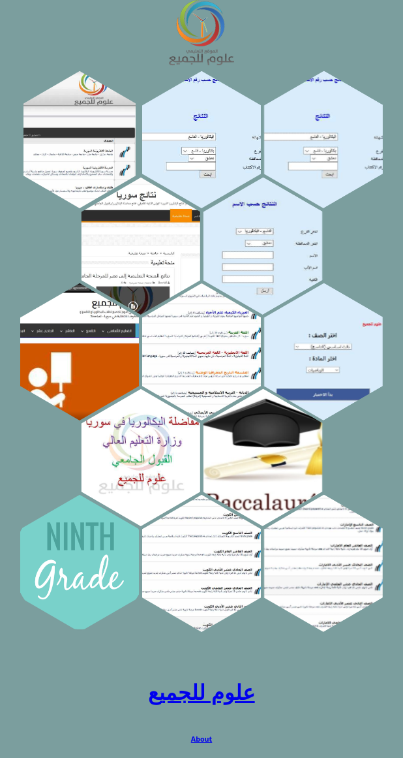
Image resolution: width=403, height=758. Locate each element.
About (202, 739)
